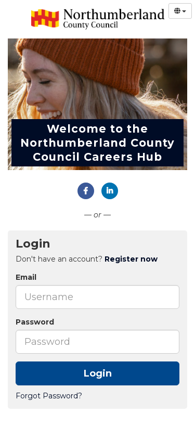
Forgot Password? (49, 395)
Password (35, 322)
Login (98, 373)
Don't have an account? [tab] (87, 259)
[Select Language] (180, 11)
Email (26, 277)
